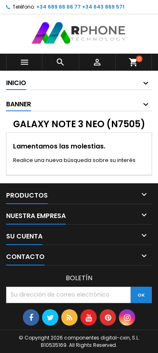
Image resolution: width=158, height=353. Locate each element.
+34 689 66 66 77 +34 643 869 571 (80, 6)
